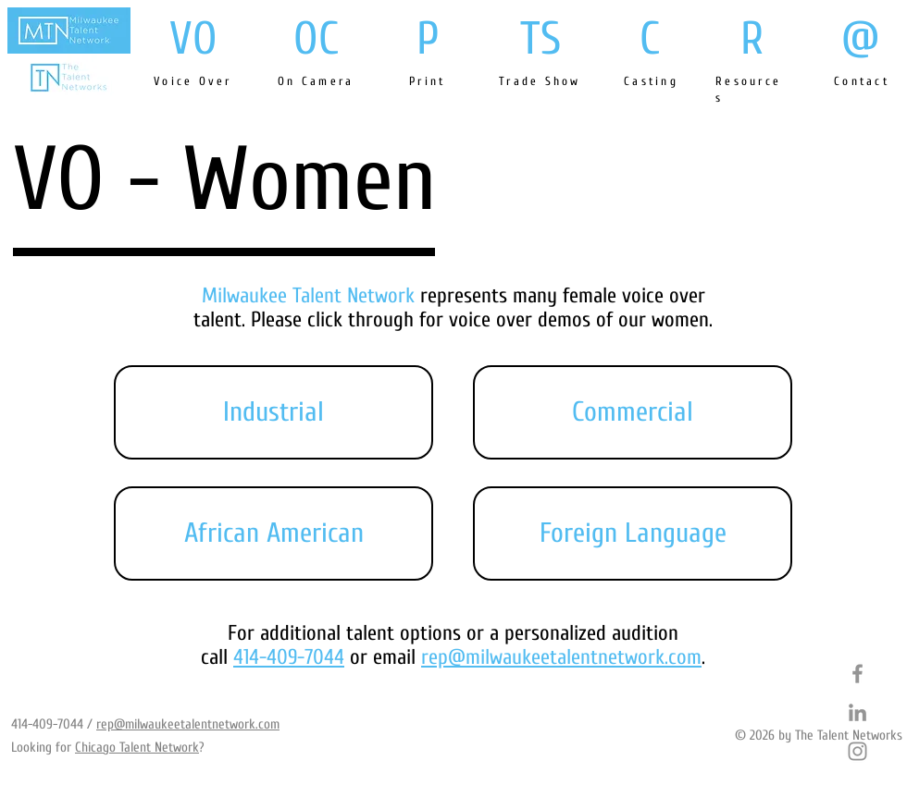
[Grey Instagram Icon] (857, 751)
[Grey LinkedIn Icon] (857, 712)
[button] (273, 412)
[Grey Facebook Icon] (857, 673)
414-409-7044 (47, 724)
